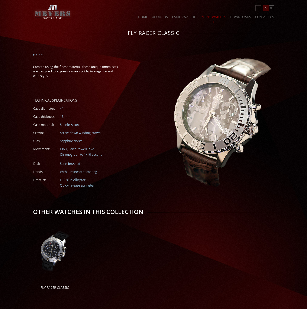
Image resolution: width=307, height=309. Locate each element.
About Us (160, 17)
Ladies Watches (184, 17)
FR (271, 8)
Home (143, 17)
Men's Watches (214, 17)
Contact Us (264, 17)
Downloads (240, 17)
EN (266, 8)
